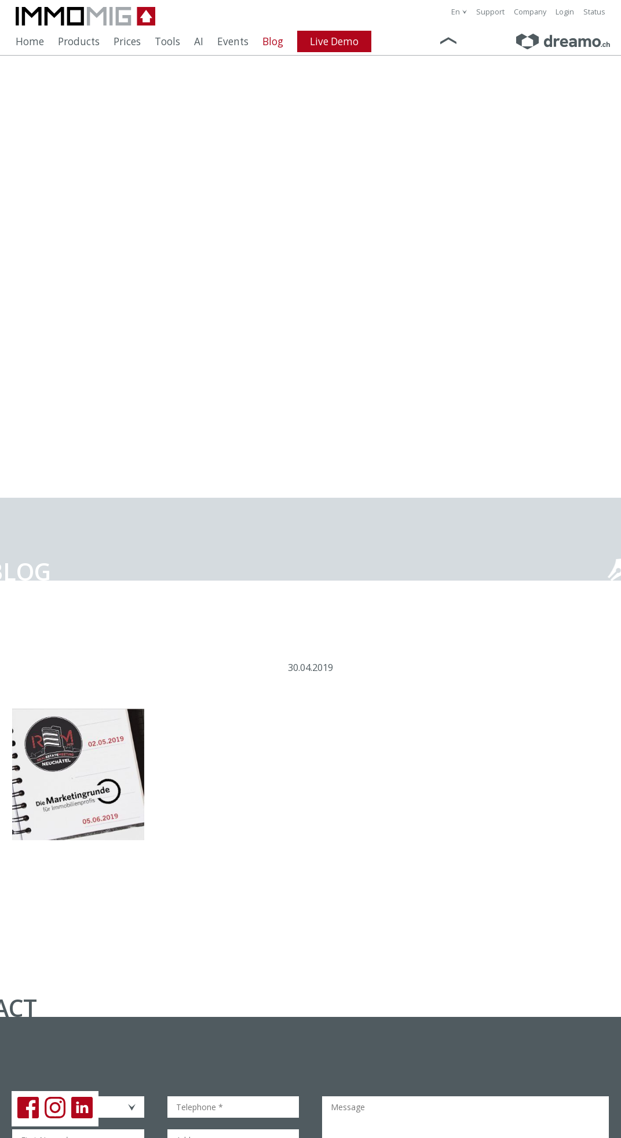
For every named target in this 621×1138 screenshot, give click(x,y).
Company (530, 12)
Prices (127, 41)
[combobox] (459, 12)
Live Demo (334, 41)
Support (490, 12)
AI (198, 41)
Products (79, 41)
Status (594, 12)
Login (565, 12)
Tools (167, 41)
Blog (272, 41)
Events (233, 41)
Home (30, 41)
